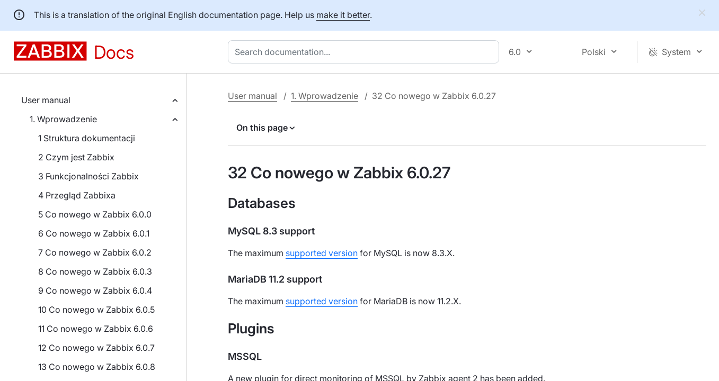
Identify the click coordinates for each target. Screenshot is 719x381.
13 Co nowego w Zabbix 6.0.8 (96, 366)
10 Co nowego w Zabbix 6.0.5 (96, 309)
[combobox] (365, 52)
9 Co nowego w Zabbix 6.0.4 (95, 290)
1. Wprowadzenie (63, 119)
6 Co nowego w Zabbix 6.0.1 (93, 233)
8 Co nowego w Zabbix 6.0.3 (95, 271)
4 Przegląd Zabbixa (77, 195)
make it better (343, 15)
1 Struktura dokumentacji (86, 138)
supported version (322, 253)
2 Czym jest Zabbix (76, 157)
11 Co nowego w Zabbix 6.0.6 (95, 328)
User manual (45, 100)
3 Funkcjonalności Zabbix (88, 176)
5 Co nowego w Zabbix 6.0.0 (95, 214)
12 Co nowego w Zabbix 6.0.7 (96, 347)
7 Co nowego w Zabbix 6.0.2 (95, 252)
